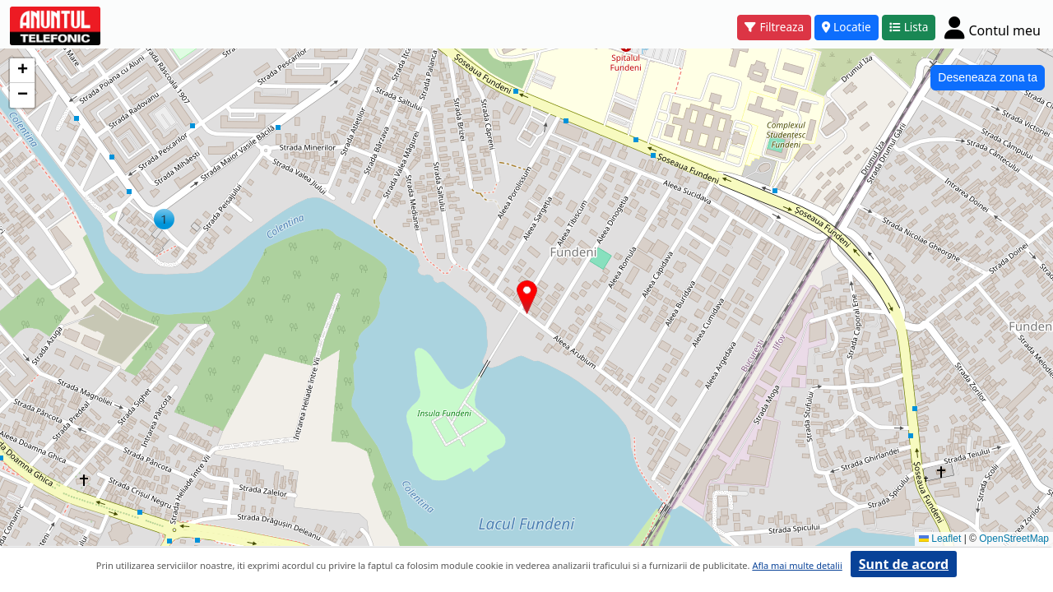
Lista (909, 27)
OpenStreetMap (1014, 538)
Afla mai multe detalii (797, 565)
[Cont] (992, 27)
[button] (164, 219)
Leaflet (940, 538)
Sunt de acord (904, 564)
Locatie (846, 27)
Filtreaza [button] (774, 27)
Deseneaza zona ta (987, 77)
